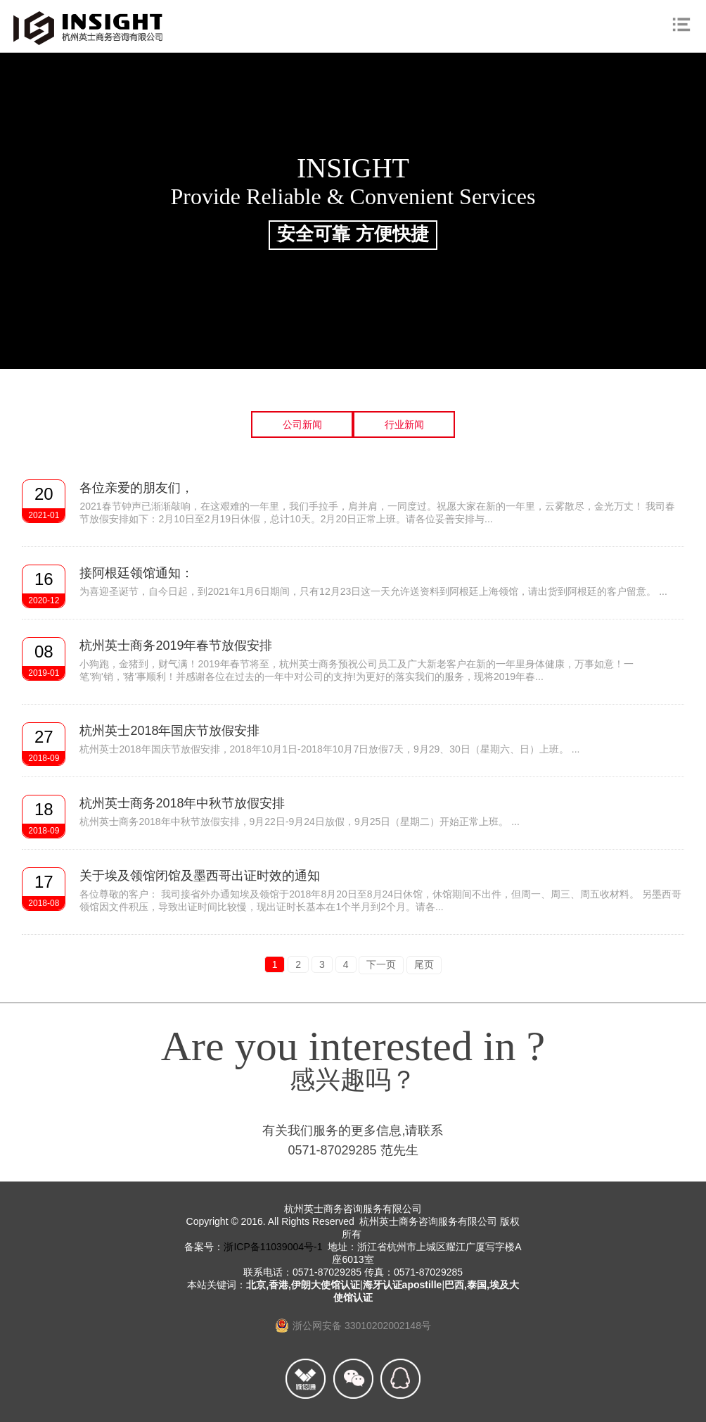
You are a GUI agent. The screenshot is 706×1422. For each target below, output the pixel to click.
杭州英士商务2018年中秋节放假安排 (182, 803)
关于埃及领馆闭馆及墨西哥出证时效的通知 (199, 876)
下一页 (381, 964)
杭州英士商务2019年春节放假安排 (175, 645)
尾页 (424, 964)
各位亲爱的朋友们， (136, 488)
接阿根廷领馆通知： (136, 573)
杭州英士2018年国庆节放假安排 (169, 731)
